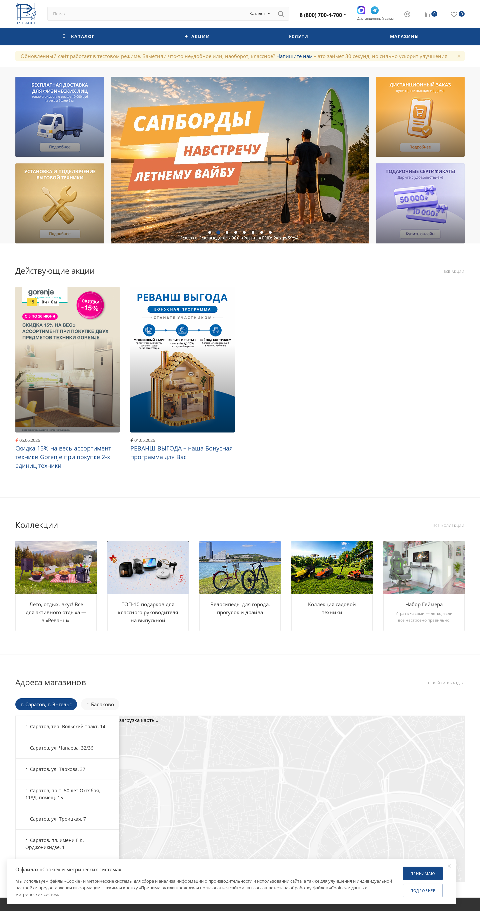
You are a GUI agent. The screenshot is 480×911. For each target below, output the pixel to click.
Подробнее (422, 890)
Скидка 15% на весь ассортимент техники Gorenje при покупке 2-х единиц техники (63, 457)
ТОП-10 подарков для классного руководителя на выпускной (148, 612)
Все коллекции (449, 526)
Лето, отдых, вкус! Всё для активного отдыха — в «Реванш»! (56, 612)
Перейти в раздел (446, 683)
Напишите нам (294, 56)
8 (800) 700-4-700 (321, 15)
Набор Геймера (424, 604)
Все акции (454, 271)
